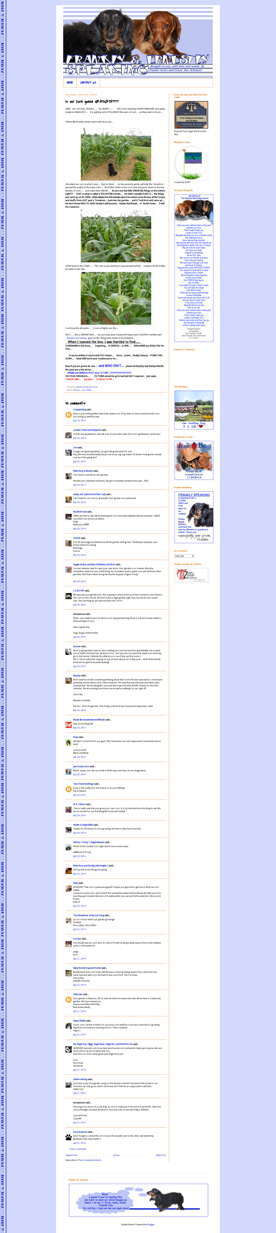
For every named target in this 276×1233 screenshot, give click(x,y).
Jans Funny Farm (81, 766)
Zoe (75, 447)
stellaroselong (80, 1079)
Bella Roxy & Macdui (83, 471)
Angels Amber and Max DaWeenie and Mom (94, 564)
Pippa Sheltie (79, 1021)
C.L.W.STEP (78, 591)
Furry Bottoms (80, 1132)
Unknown (77, 994)
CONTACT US (88, 82)
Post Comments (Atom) (90, 1160)
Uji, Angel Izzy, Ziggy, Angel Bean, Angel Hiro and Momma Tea (103, 1044)
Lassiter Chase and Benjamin (87, 430)
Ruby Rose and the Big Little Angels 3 (90, 865)
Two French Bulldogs (83, 784)
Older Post (161, 1155)
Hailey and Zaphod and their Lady (89, 494)
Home (116, 1155)
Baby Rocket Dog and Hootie (87, 968)
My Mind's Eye (80, 512)
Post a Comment (78, 1149)
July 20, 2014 (79, 420)
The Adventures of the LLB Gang (88, 915)
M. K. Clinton (79, 804)
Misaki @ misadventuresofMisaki (89, 720)
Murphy (77, 675)
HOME (70, 82)
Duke (75, 737)
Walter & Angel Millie (83, 825)
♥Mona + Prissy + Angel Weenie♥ (88, 842)
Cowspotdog (79, 409)
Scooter (77, 939)
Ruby (75, 883)
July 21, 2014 (79, 929)
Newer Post (71, 1155)
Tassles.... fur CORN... (82, 390)
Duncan (77, 646)
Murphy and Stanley (76, 338)
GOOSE (76, 538)
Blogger (151, 1224)
